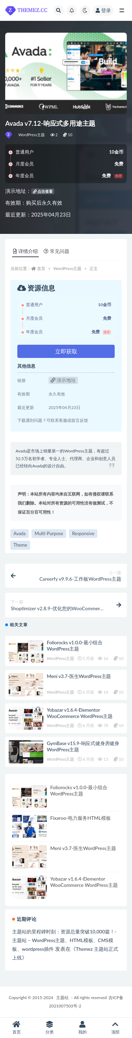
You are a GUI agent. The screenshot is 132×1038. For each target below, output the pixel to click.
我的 (82, 1028)
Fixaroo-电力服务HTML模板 (80, 818)
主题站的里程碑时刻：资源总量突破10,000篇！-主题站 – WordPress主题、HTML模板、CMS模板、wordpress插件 (64, 940)
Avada (20, 533)
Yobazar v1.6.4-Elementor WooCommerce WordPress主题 (80, 713)
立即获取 (66, 351)
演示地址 (63, 380)
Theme (20, 545)
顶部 (115, 1028)
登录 (103, 10)
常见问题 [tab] (56, 251)
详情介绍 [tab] (25, 251)
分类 (49, 1028)
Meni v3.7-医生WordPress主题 (79, 676)
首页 (41, 268)
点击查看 (43, 191)
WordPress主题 (31, 134)
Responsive (83, 533)
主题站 (62, 997)
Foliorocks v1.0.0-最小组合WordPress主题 (75, 645)
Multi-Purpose (49, 533)
